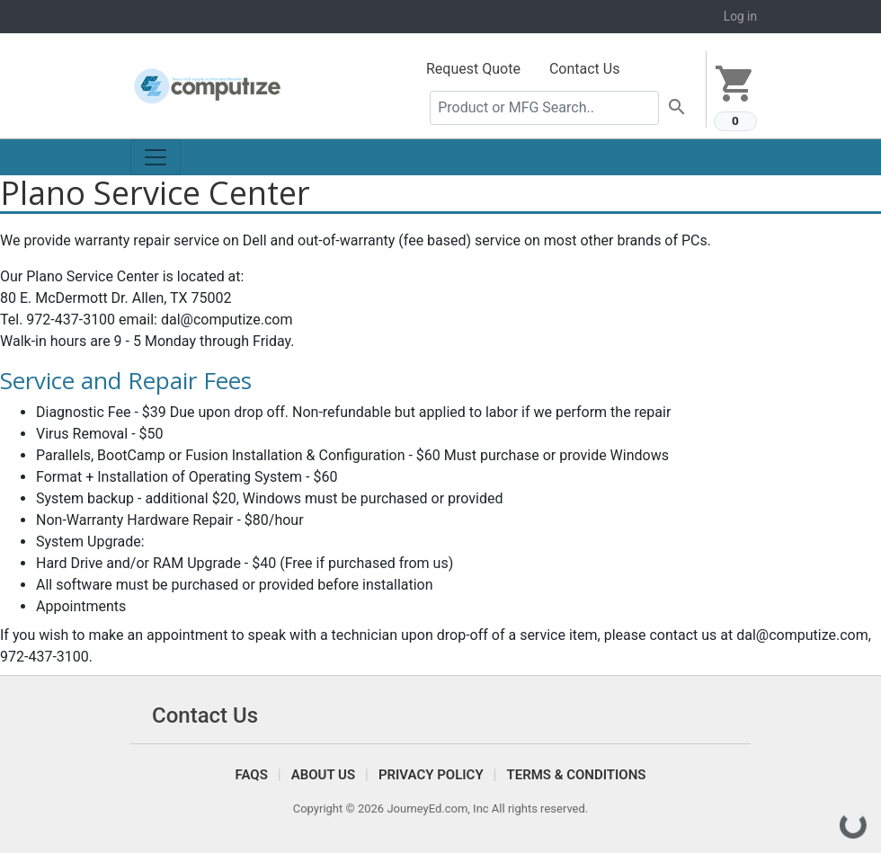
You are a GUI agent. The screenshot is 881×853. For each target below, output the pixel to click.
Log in (740, 16)
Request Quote (473, 68)
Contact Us (584, 68)
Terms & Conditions (575, 775)
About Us (323, 775)
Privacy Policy (431, 775)
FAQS (252, 775)
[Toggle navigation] (155, 157)
